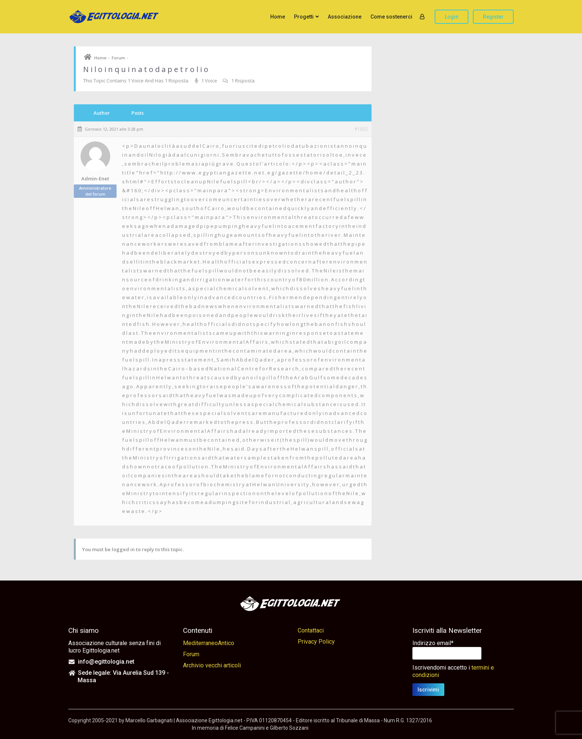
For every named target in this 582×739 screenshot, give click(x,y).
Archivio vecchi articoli (212, 665)
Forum (118, 58)
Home (277, 17)
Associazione (345, 17)
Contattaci (311, 630)
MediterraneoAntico (208, 643)
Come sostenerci (391, 17)
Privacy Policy (316, 641)
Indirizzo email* (433, 643)
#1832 (361, 129)
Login (451, 17)
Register (493, 17)
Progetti (304, 17)
